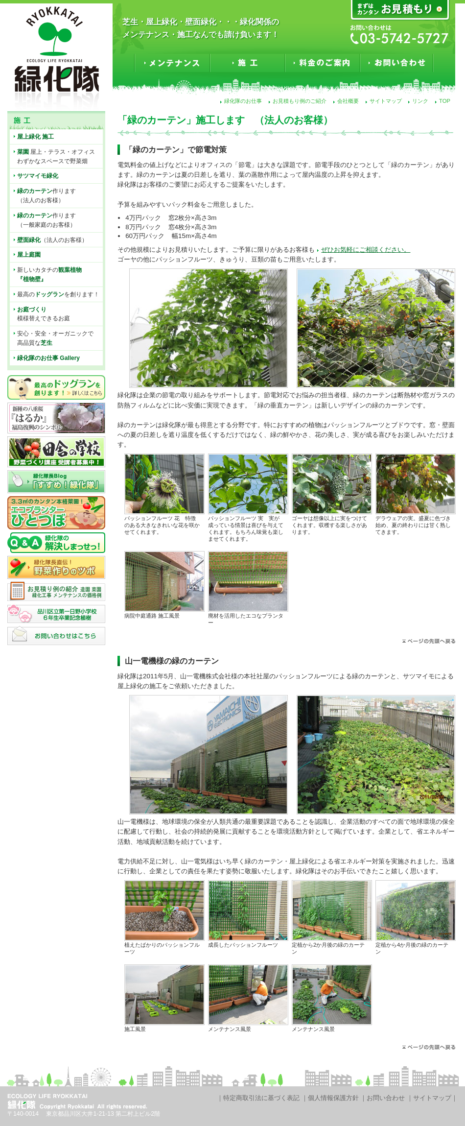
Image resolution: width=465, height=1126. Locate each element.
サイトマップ (386, 101)
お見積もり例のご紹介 (299, 101)
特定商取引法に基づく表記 (261, 1098)
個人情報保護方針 (333, 1098)
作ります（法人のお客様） (46, 196)
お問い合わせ (386, 1098)
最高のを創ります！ (58, 294)
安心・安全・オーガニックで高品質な (55, 338)
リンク (420, 101)
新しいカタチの (49, 274)
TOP (444, 101)
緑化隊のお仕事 (243, 101)
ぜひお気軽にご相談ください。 (365, 249)
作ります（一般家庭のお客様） (46, 220)
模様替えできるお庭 (43, 314)
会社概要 (348, 101)
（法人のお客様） (52, 240)
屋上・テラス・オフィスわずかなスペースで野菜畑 (56, 156)
